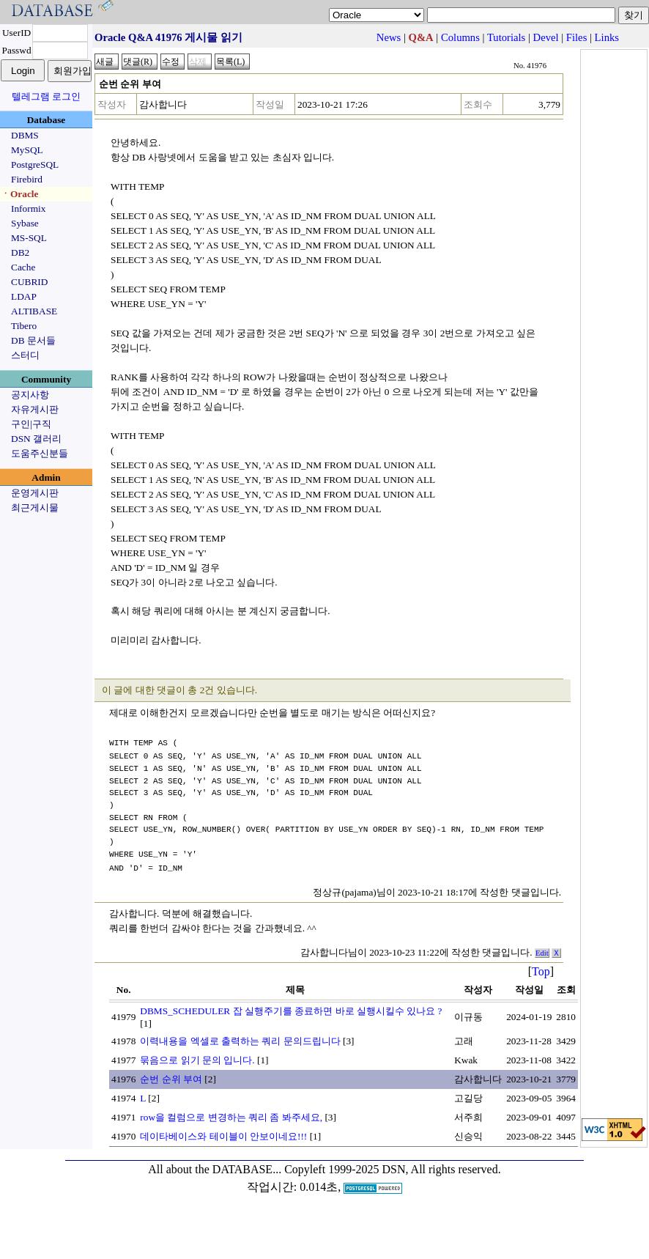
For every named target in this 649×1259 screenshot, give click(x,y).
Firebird (26, 179)
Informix (28, 208)
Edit (542, 952)
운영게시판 (35, 492)
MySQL (27, 149)
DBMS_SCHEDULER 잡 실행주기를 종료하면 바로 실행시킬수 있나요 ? (291, 1009)
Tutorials (506, 37)
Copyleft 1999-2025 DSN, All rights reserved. (392, 1168)
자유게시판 (35, 409)
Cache (23, 267)
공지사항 (30, 394)
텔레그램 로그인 (46, 96)
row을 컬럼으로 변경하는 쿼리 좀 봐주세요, (231, 1115)
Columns (460, 37)
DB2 (20, 252)
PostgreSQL (35, 164)
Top (541, 970)
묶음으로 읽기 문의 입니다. (197, 1058)
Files (576, 37)
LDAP (24, 296)
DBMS (25, 135)
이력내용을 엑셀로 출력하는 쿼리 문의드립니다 (240, 1039)
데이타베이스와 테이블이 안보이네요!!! (223, 1134)
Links (607, 37)
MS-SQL (29, 237)
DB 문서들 (33, 340)
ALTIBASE (34, 311)
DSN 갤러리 (36, 438)
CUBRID (29, 281)
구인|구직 (31, 423)
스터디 (25, 355)
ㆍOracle (19, 193)
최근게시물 (35, 507)
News (389, 37)
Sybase (25, 223)
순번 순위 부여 (171, 1077)
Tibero (24, 325)
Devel (546, 37)
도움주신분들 (39, 453)
